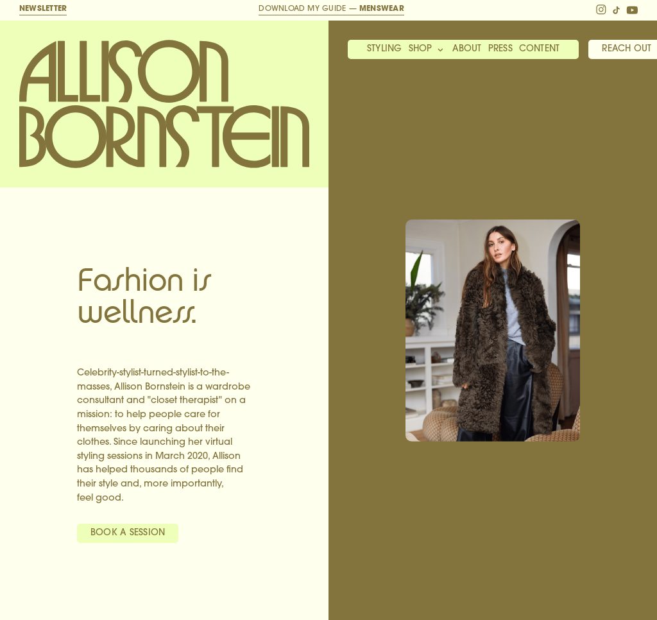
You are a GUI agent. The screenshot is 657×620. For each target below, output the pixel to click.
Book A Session (127, 533)
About (467, 49)
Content (539, 49)
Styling (384, 49)
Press (500, 49)
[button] (427, 50)
